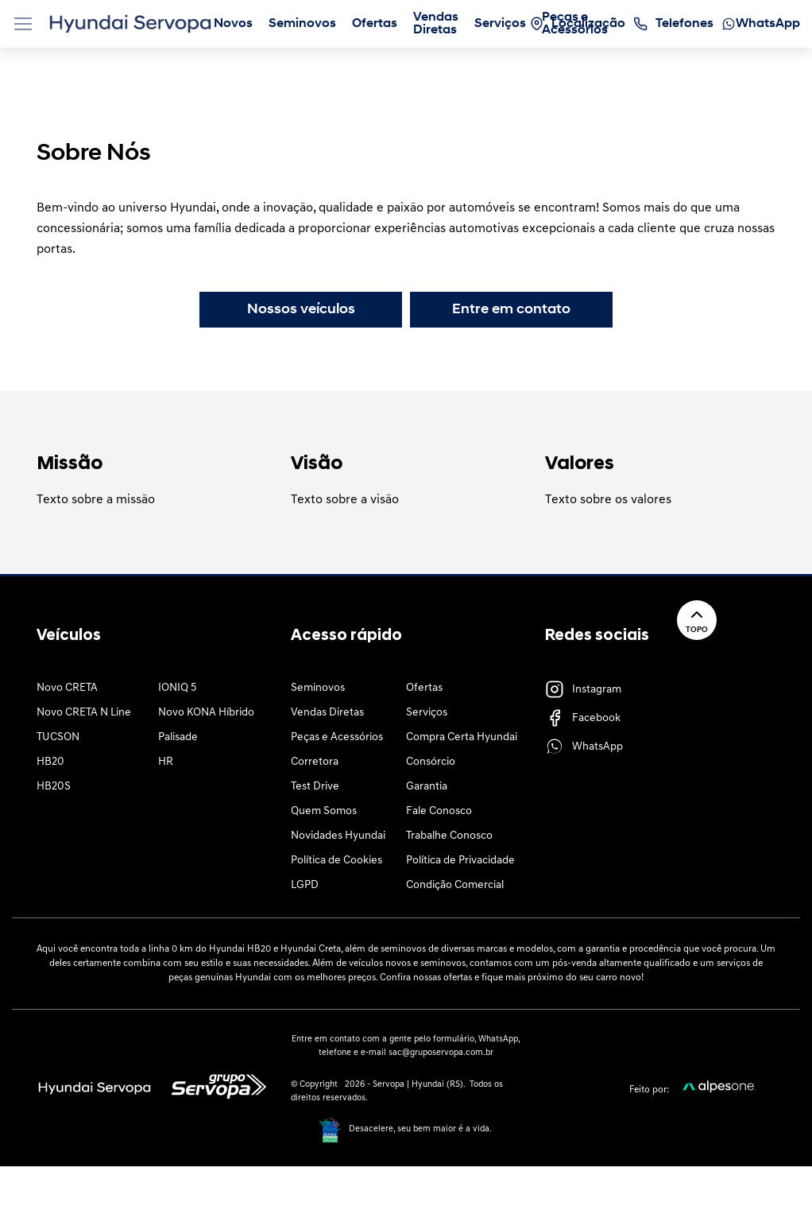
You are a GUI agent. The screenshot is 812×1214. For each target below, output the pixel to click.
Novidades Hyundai (338, 836)
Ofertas (424, 688)
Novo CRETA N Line (84, 713)
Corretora (314, 762)
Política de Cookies (336, 861)
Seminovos (318, 688)
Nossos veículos (301, 309)
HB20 (50, 762)
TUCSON (58, 737)
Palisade (178, 737)
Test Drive (315, 787)
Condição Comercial (455, 885)
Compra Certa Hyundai (461, 737)
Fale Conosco (439, 811)
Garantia (426, 787)
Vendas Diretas (327, 713)
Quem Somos (324, 811)
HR (165, 762)
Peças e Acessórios (337, 737)
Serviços (426, 713)
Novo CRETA (67, 688)
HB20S (54, 787)
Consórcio (430, 762)
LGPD (305, 885)
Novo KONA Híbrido (206, 713)
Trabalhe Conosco (449, 836)
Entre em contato (511, 309)
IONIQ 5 (177, 688)
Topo (697, 619)
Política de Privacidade (460, 861)
